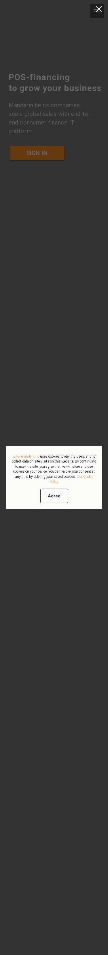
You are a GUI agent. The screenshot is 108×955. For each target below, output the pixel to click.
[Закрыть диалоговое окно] (99, 9)
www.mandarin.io (26, 456)
